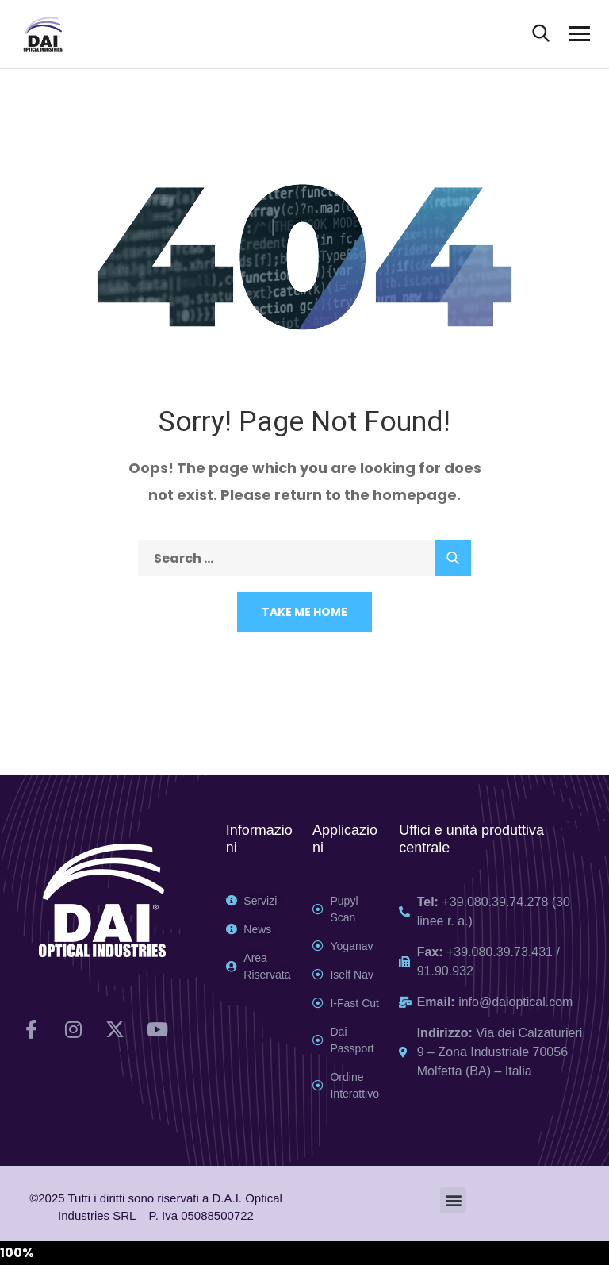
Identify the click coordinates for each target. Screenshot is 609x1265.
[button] (453, 1200)
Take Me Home (304, 612)
